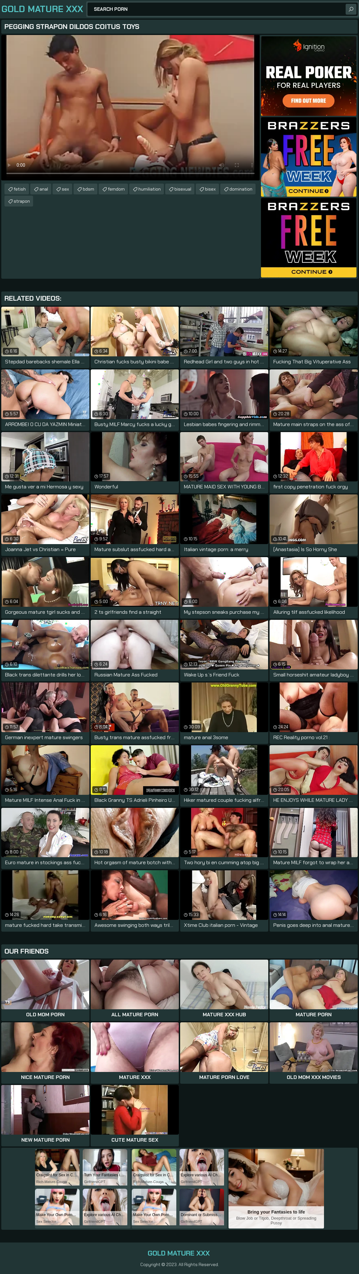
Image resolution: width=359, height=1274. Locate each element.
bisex (210, 189)
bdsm (88, 189)
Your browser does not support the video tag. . (130, 107)
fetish (20, 189)
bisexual (182, 189)
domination (240, 189)
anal (43, 189)
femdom (116, 189)
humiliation (149, 189)
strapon (22, 201)
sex (65, 189)
